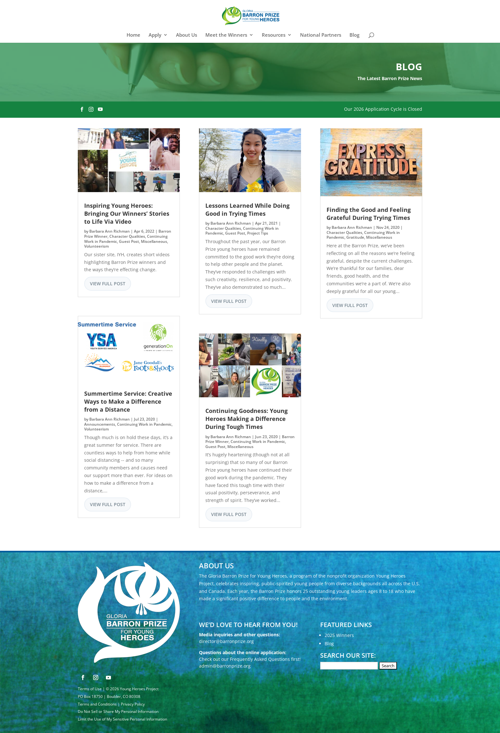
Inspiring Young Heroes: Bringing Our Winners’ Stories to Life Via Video (126, 213)
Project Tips (257, 233)
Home (133, 35)
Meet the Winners (226, 35)
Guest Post (129, 241)
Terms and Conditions (97, 704)
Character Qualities (127, 236)
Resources (273, 35)
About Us (186, 35)
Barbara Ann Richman (109, 231)
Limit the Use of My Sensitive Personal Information (122, 719)
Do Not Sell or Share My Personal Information (118, 711)
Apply (155, 35)
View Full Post (107, 283)
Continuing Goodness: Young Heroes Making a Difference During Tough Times (246, 418)
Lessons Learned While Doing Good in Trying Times (247, 209)
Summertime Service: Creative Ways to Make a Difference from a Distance (128, 401)
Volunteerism (96, 246)
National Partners (320, 35)
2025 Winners (339, 635)
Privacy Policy (133, 704)
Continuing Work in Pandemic (144, 424)
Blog (354, 35)
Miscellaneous (154, 241)
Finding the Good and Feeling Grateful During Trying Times (369, 213)
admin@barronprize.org (225, 666)
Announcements (99, 424)
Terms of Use (90, 689)
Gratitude (355, 237)
